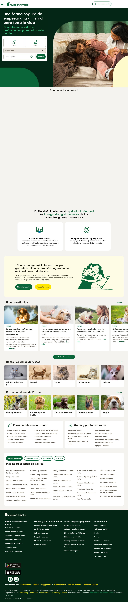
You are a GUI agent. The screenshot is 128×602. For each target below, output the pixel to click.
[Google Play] (13, 565)
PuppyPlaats (46, 585)
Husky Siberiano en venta (63, 471)
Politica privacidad (101, 529)
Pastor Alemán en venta (62, 487)
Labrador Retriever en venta (62, 482)
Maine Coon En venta (103, 433)
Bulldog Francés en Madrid (74, 529)
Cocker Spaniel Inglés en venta (39, 493)
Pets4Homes (25, 585)
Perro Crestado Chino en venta (86, 472)
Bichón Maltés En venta (16, 430)
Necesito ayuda (43, 287)
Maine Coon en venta (42, 541)
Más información (23, 287)
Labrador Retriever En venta (45, 433)
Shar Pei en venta (84, 499)
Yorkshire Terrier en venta (110, 496)
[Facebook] (10, 579)
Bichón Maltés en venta (15, 489)
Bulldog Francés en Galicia (74, 541)
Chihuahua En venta (15, 443)
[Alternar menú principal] (2, 4)
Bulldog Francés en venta (16, 500)
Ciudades (47, 458)
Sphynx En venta (102, 446)
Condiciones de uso (101, 541)
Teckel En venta (40, 440)
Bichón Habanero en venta (16, 485)
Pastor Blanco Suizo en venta (62, 492)
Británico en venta (41, 529)
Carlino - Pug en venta (39, 475)
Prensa (96, 537)
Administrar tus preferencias (101, 593)
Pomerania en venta (85, 489)
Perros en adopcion (71, 551)
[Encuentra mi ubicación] (31, 56)
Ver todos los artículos (64, 357)
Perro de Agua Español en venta (87, 478)
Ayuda (96, 533)
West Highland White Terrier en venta (108, 491)
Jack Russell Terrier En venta (46, 430)
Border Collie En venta (16, 433)
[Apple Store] (13, 572)
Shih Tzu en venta (107, 475)
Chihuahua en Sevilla (72, 537)
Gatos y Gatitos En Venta (48, 521)
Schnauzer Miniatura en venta (86, 494)
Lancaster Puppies (90, 585)
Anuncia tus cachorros (102, 549)
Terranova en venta (108, 482)
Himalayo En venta (102, 430)
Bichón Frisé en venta (14, 481)
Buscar (41, 57)
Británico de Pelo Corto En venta (78, 438)
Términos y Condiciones (28, 593)
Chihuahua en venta (37, 485)
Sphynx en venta (41, 533)
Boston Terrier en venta (15, 496)
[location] (19, 56)
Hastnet (36, 585)
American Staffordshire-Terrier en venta (16, 472)
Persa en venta (40, 545)
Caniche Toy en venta (38, 471)
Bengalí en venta (41, 537)
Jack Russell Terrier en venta (62, 476)
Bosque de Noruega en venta (45, 525)
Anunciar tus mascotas (103, 545)
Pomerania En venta (42, 436)
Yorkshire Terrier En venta (44, 443)
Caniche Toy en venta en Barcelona (74, 546)
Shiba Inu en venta (107, 471)
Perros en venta (14, 458)
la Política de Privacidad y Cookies (53, 593)
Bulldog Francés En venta (17, 436)
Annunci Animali (74, 585)
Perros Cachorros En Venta (16, 522)
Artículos (59, 458)
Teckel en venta (106, 479)
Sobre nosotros (100, 525)
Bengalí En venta (74, 430)
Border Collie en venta (15, 492)
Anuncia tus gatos (101, 553)
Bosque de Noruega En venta (79, 433)
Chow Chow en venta (38, 489)
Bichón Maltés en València (74, 533)
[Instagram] (16, 579)
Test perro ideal (100, 556)
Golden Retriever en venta (40, 499)
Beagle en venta (12, 477)
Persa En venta (101, 436)
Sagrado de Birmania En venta (107, 440)
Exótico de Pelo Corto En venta (78, 443)
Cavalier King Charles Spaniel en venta (38, 480)
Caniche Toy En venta (15, 440)
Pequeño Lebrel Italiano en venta (64, 498)
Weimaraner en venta (108, 486)
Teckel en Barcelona (72, 525)
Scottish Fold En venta (104, 443)
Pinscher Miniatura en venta (85, 484)
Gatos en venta (32, 458)
